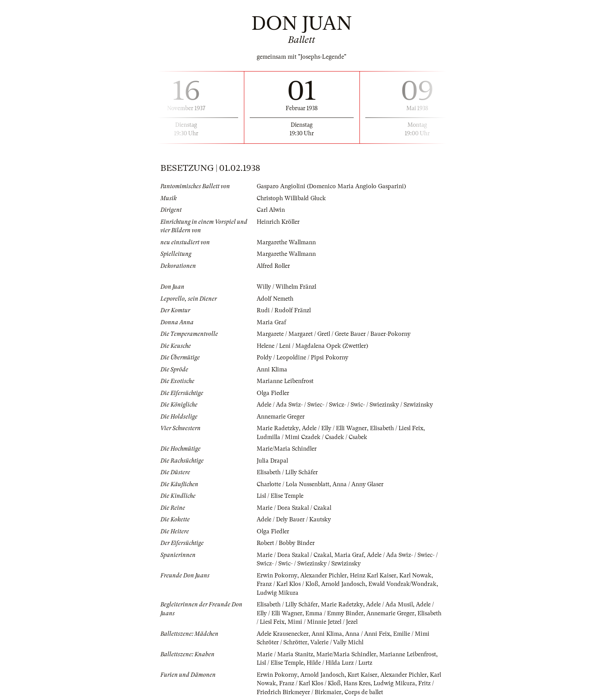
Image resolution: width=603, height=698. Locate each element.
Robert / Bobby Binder (286, 543)
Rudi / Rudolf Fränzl (284, 310)
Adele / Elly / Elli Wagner (335, 428)
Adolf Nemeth (275, 298)
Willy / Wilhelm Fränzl (287, 286)
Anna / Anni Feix (368, 633)
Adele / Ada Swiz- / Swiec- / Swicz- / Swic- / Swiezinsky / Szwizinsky (346, 404)
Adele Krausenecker (283, 633)
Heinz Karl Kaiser (373, 575)
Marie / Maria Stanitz (285, 654)
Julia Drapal (273, 460)
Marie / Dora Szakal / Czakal (294, 507)
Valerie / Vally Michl (338, 642)
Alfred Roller (274, 265)
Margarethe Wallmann (287, 242)
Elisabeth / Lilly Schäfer (288, 472)
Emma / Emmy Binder (336, 613)
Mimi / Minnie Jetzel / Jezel (349, 621)
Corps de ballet (364, 692)
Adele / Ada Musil (391, 604)
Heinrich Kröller (278, 221)
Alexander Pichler (323, 575)
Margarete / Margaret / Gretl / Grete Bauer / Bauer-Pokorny (334, 333)
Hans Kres (358, 683)
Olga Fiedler (273, 393)
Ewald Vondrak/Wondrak (404, 584)
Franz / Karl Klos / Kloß (288, 584)
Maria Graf (271, 322)
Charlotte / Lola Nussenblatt (294, 484)
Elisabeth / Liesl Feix (398, 428)
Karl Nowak (416, 575)
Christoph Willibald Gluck (292, 198)
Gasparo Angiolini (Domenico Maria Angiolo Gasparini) (332, 186)
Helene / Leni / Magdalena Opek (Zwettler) (313, 345)
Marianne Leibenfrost (285, 381)
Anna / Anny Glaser (359, 484)
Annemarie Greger (281, 416)
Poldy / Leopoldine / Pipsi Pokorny (303, 357)
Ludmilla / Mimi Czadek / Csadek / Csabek (312, 437)
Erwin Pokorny (277, 575)
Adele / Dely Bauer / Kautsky (294, 519)
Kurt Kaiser (362, 674)
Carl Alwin (271, 209)
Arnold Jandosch (344, 584)
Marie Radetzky (277, 428)
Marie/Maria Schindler (287, 448)
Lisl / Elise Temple (281, 495)
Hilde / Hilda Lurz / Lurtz (341, 662)
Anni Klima (272, 369)
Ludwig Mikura (278, 592)
